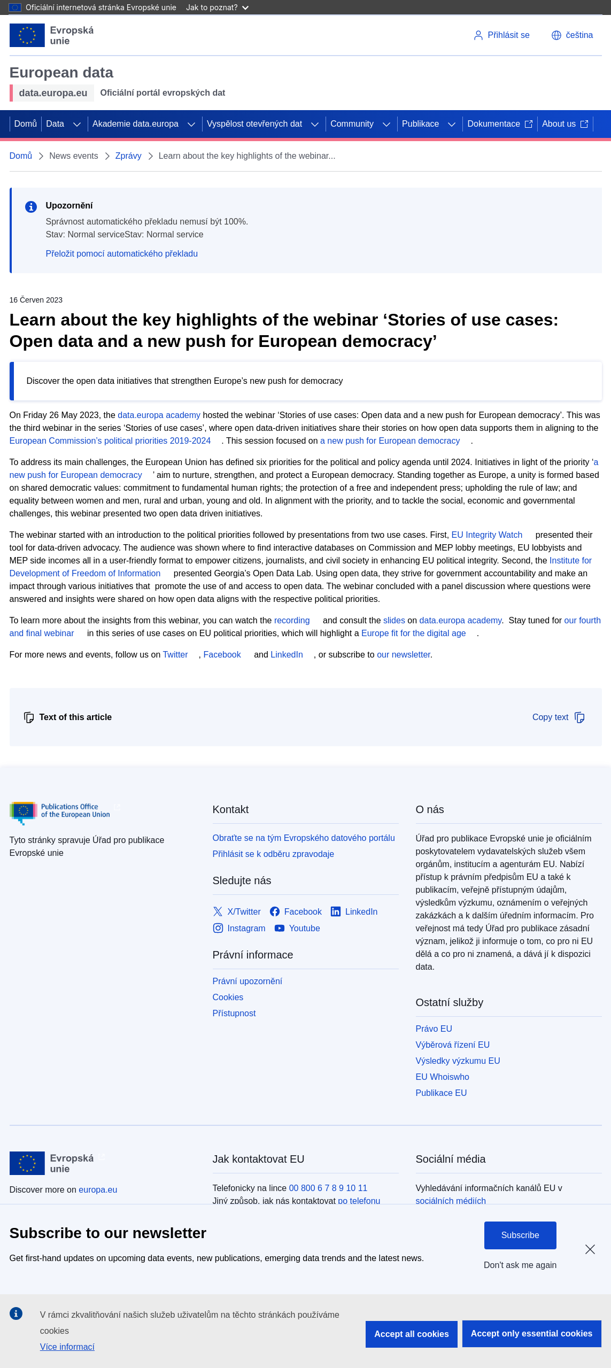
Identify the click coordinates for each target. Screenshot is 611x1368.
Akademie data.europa (135, 123)
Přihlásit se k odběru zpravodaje (274, 854)
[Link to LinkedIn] (354, 912)
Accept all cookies (411, 1334)
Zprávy (128, 155)
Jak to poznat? (217, 7)
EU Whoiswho (442, 1076)
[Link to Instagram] (239, 928)
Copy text (559, 717)
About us (565, 123)
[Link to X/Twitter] (237, 912)
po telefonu (359, 1200)
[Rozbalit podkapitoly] (77, 124)
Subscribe (520, 1235)
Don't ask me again (520, 1265)
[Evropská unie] (52, 35)
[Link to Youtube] (297, 928)
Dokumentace (500, 123)
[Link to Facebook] (295, 912)
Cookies (228, 997)
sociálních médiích (451, 1200)
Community (352, 123)
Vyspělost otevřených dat (254, 123)
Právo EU (434, 1028)
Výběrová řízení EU (453, 1044)
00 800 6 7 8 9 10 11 (328, 1188)
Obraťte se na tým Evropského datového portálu (304, 838)
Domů (25, 123)
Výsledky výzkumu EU (458, 1060)
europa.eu (98, 1189)
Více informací (67, 1346)
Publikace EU (441, 1093)
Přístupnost (234, 1013)
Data (55, 123)
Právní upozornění (248, 981)
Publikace (420, 123)
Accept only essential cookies (532, 1333)
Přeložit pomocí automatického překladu (122, 253)
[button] (572, 35)
